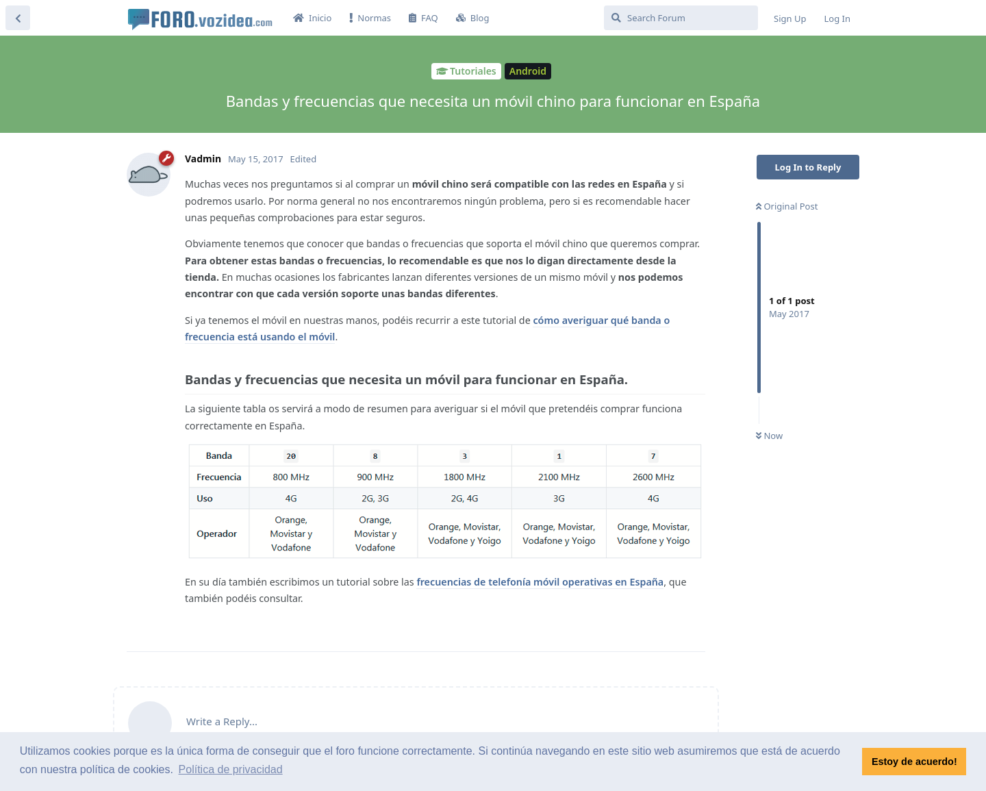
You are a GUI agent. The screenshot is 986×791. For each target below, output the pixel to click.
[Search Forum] (681, 17)
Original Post (787, 206)
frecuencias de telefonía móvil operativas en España (539, 581)
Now (769, 435)
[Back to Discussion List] (17, 17)
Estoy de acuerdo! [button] (914, 761)
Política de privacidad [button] (231, 769)
